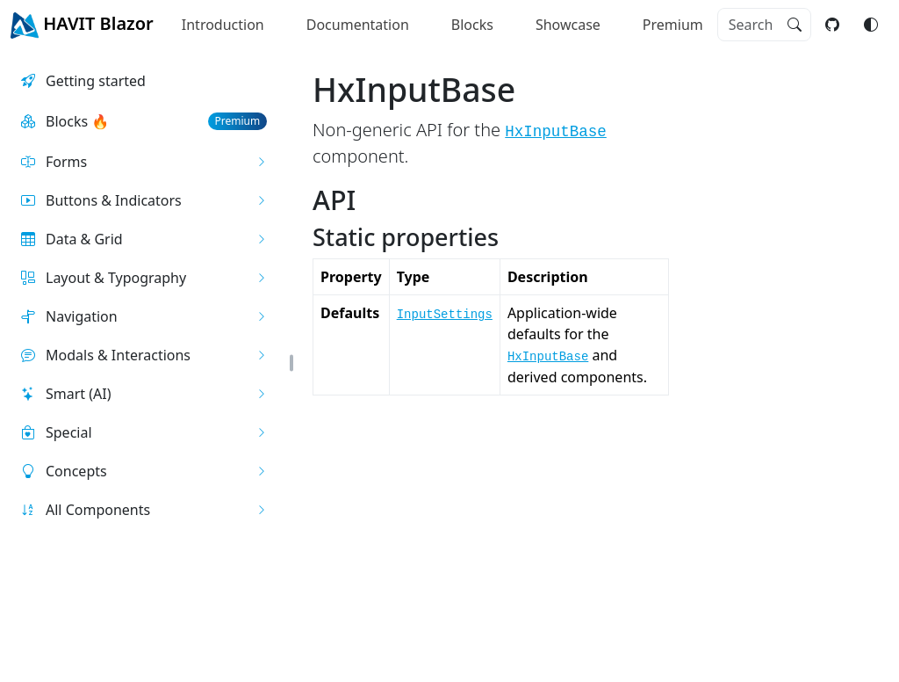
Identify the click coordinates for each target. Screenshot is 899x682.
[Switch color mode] (870, 24)
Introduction (223, 24)
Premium (673, 24)
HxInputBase (556, 132)
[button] (144, 161)
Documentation (357, 24)
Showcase (568, 24)
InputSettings (445, 315)
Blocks (472, 24)
